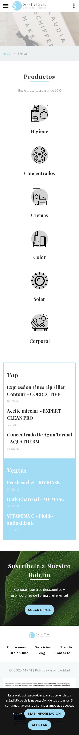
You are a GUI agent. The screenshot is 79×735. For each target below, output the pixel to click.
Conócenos (16, 647)
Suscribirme (39, 610)
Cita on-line (18, 653)
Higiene (39, 131)
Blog (41, 653)
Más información (44, 714)
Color (39, 257)
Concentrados (39, 173)
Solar (39, 299)
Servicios (43, 647)
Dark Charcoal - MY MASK (35, 499)
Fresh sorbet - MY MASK (33, 482)
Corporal (39, 341)
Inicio (6, 53)
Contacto (62, 653)
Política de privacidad (52, 670)
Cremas (39, 215)
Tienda (66, 647)
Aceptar (39, 725)
